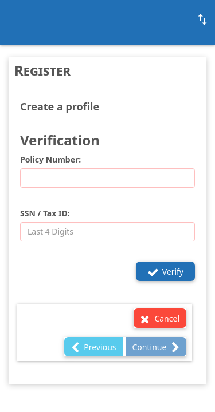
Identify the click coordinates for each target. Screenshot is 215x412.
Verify (165, 272)
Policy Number (49, 159)
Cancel (159, 319)
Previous (93, 348)
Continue (155, 348)
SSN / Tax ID (44, 213)
